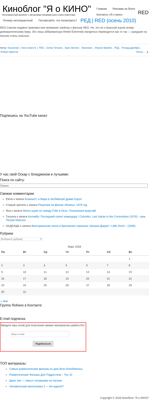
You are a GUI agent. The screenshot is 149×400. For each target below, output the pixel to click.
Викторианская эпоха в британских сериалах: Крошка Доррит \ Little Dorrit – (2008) (83, 225)
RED (41, 47)
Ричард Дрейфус (131, 47)
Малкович (87, 47)
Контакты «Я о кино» (109, 14)
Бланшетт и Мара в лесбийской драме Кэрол (53, 199)
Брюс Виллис (72, 47)
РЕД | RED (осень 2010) (108, 20)
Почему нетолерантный (18, 20)
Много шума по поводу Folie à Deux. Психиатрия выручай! (59, 210)
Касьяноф (13, 47)
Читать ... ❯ (142, 52)
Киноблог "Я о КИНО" (47, 9)
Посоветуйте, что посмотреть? (57, 20)
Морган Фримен (103, 47)
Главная (101, 8)
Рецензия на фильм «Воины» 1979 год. (63, 204)
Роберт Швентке (9, 52)
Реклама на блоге (124, 8)
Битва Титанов (54, 47)
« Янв (4, 301)
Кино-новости (29, 47)
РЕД (116, 47)
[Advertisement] (74, 86)
